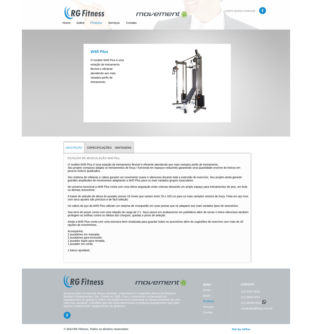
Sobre (80, 22)
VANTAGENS (123, 147)
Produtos (96, 22)
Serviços (114, 22)
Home (66, 22)
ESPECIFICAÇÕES (99, 147)
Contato (131, 22)
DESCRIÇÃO (74, 147)
